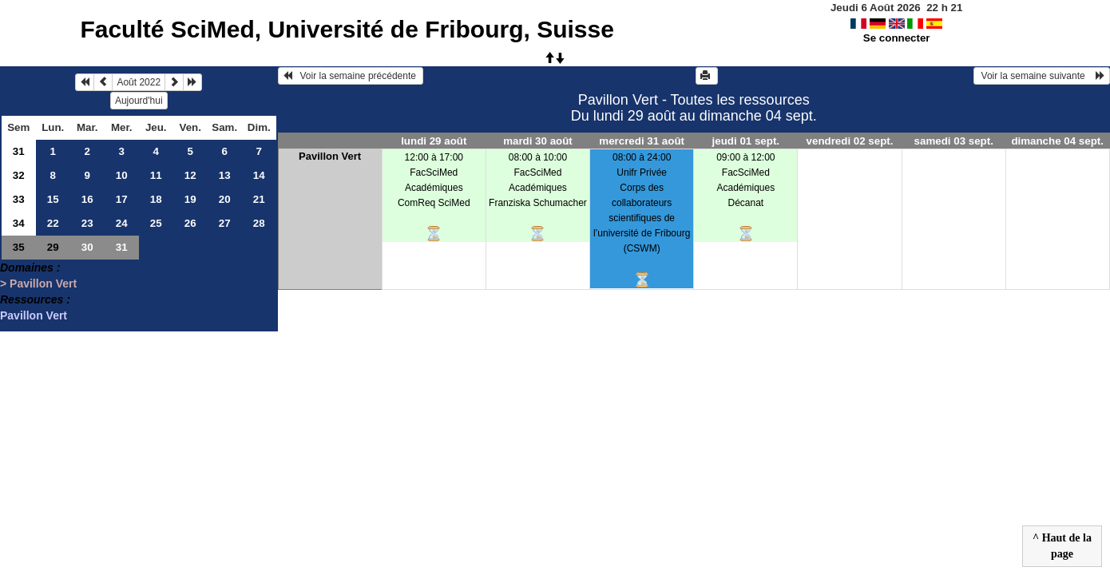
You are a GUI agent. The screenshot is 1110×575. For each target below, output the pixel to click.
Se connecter (896, 38)
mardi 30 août (538, 141)
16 (87, 199)
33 (19, 199)
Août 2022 (139, 82)
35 (19, 247)
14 (259, 175)
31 (19, 151)
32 (19, 175)
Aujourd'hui (139, 100)
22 (53, 223)
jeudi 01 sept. (745, 141)
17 (122, 199)
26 (190, 223)
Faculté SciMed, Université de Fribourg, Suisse (347, 29)
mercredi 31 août (641, 141)
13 (225, 175)
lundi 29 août (433, 141)
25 (156, 223)
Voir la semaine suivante (1041, 75)
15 (53, 199)
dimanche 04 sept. (1057, 141)
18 (156, 199)
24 (122, 223)
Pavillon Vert (33, 315)
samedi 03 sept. (953, 141)
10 (122, 175)
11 (156, 175)
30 (87, 247)
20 (225, 199)
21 (259, 199)
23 (87, 223)
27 (225, 223)
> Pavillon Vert (38, 283)
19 (190, 199)
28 (259, 223)
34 (19, 223)
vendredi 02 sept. (850, 141)
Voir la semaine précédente (351, 75)
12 (190, 175)
